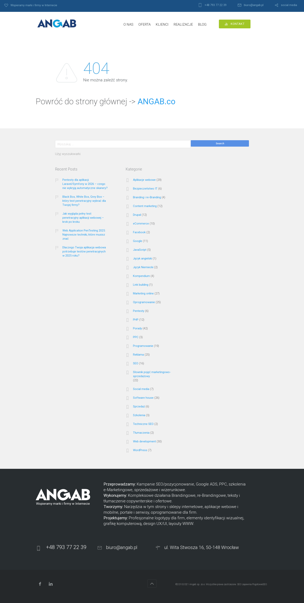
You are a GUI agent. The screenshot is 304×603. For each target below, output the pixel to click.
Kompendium (141, 276)
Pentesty (138, 311)
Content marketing (145, 206)
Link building (140, 284)
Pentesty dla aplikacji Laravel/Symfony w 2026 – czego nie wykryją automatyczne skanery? (85, 184)
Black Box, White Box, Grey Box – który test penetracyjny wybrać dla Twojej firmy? (84, 201)
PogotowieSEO (259, 584)
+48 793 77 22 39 (215, 5)
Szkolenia (139, 415)
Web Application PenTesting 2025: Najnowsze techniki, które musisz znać (83, 234)
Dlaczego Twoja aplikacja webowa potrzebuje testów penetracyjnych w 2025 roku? (84, 251)
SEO (135, 363)
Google (137, 241)
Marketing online (143, 293)
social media (289, 5)
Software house (143, 397)
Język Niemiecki (143, 267)
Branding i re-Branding (147, 197)
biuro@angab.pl (253, 5)
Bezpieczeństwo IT (145, 188)
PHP (135, 319)
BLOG (202, 24)
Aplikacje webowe (144, 180)
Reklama (138, 354)
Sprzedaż (139, 406)
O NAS (128, 24)
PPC (135, 337)
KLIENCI (162, 24)
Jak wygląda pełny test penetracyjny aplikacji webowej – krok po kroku (83, 218)
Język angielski (142, 258)
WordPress (140, 450)
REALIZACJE (183, 24)
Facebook (139, 232)
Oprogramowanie (144, 302)
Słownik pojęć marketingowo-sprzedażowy (152, 374)
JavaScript (139, 249)
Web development (144, 441)
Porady (137, 328)
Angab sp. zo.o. (197, 584)
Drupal (137, 215)
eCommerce (141, 223)
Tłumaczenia (141, 432)
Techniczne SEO (143, 424)
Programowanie (143, 346)
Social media (141, 389)
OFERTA (144, 24)
